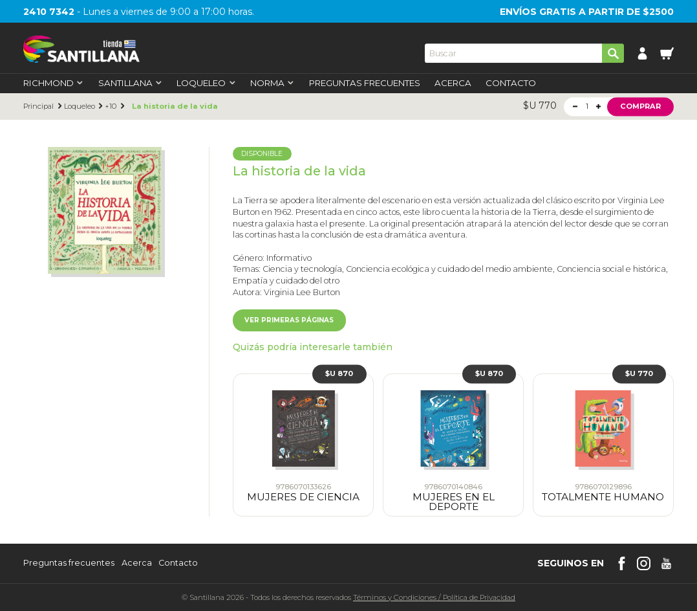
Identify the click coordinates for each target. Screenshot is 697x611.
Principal (38, 106)
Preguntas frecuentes (68, 563)
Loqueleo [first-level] (206, 83)
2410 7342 (48, 11)
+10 (110, 106)
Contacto (511, 83)
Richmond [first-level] (53, 83)
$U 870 (339, 373)
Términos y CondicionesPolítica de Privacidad (434, 597)
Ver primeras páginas (289, 320)
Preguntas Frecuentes (364, 83)
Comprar (640, 106)
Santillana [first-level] (130, 83)
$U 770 (639, 373)
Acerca (452, 83)
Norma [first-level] (272, 83)
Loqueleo (79, 106)
